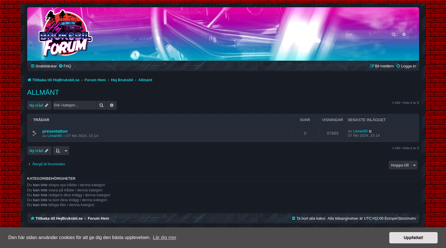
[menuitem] (64, 66)
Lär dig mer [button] (164, 237)
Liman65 (54, 136)
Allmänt (43, 92)
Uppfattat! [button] (413, 237)
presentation (55, 131)
